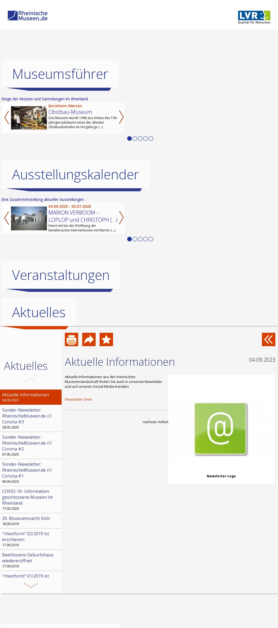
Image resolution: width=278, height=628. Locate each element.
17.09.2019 (31, 539)
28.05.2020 (31, 418)
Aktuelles (39, 312)
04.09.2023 (31, 397)
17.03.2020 (31, 499)
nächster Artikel (155, 421)
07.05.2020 (31, 445)
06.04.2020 (31, 472)
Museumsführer (60, 74)
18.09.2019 (31, 520)
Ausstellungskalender (75, 174)
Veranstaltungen (61, 275)
